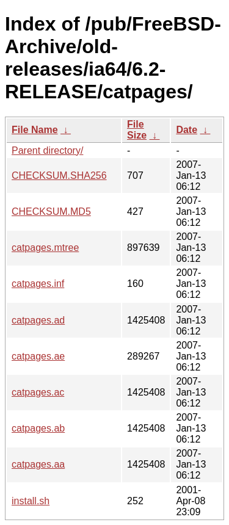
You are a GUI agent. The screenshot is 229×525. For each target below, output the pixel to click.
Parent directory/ (47, 150)
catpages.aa (38, 464)
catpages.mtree (45, 247)
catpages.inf (38, 283)
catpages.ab (38, 428)
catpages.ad (38, 320)
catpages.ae (38, 356)
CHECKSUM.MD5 (51, 211)
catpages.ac (38, 392)
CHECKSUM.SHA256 (59, 175)
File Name (35, 130)
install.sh (30, 501)
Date (186, 130)
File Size (137, 129)
